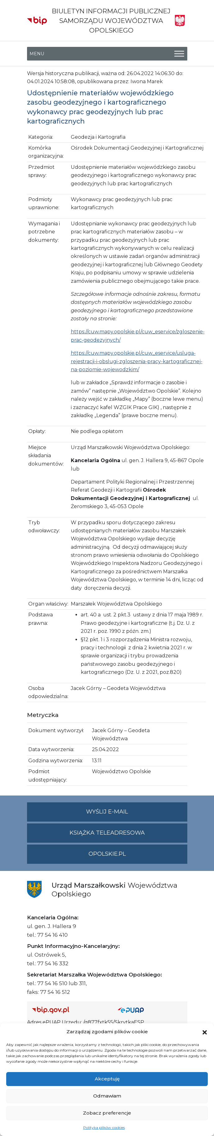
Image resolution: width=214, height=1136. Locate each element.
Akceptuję (107, 1079)
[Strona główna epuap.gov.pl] (150, 1009)
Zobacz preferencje (107, 1113)
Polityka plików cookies (104, 1127)
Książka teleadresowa (107, 832)
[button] (205, 1032)
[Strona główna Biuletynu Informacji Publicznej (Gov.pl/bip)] (70, 1009)
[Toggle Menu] (179, 53)
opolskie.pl (107, 853)
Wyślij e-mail (136, 814)
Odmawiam (107, 1096)
